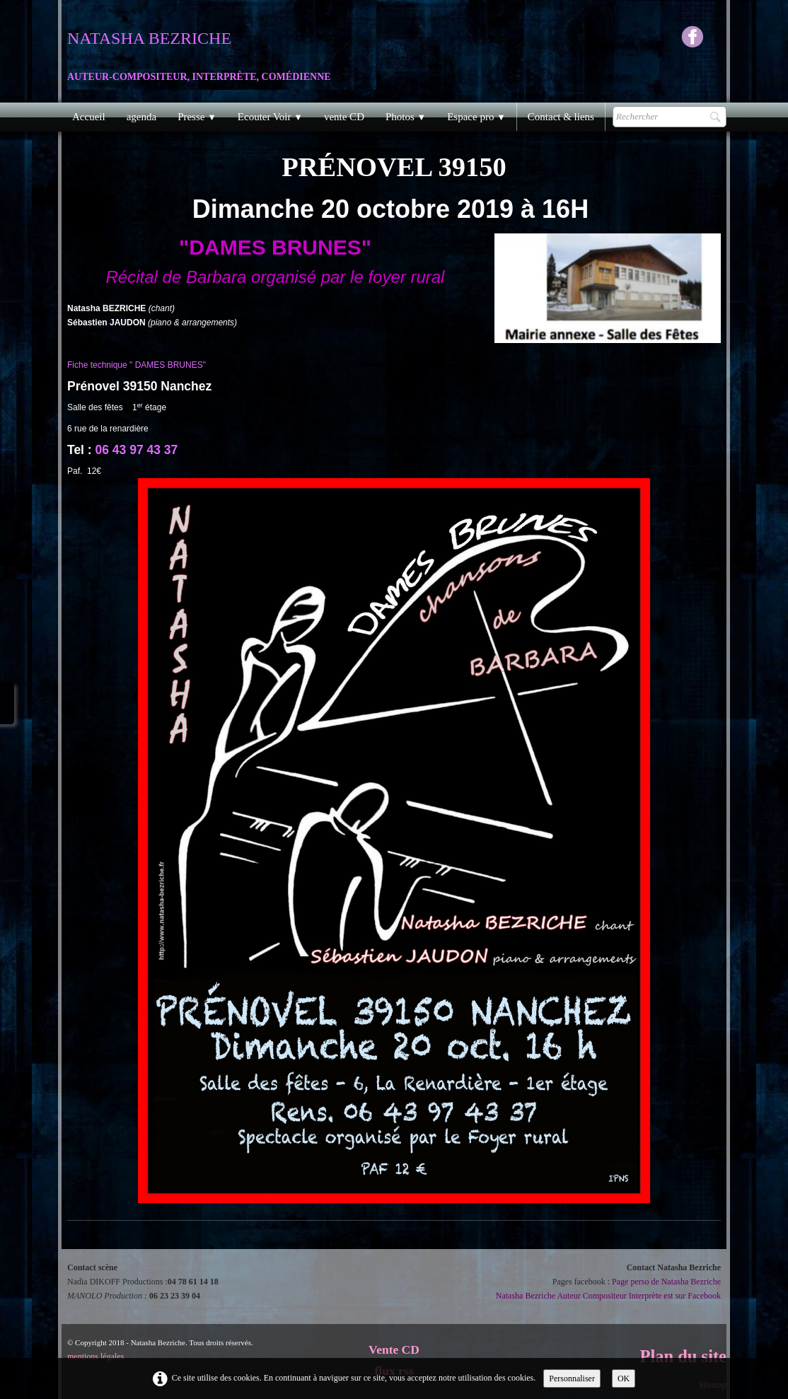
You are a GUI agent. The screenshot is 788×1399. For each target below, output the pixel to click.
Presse (197, 116)
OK (624, 1378)
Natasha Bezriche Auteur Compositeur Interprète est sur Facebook (608, 1296)
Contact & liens (561, 116)
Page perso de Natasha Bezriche (666, 1282)
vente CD (344, 116)
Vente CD (394, 1349)
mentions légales (95, 1357)
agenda (141, 116)
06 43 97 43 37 (136, 450)
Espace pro (476, 116)
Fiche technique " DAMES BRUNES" (136, 365)
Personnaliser (572, 1378)
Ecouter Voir (270, 116)
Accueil (88, 116)
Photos (406, 116)
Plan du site (682, 1356)
